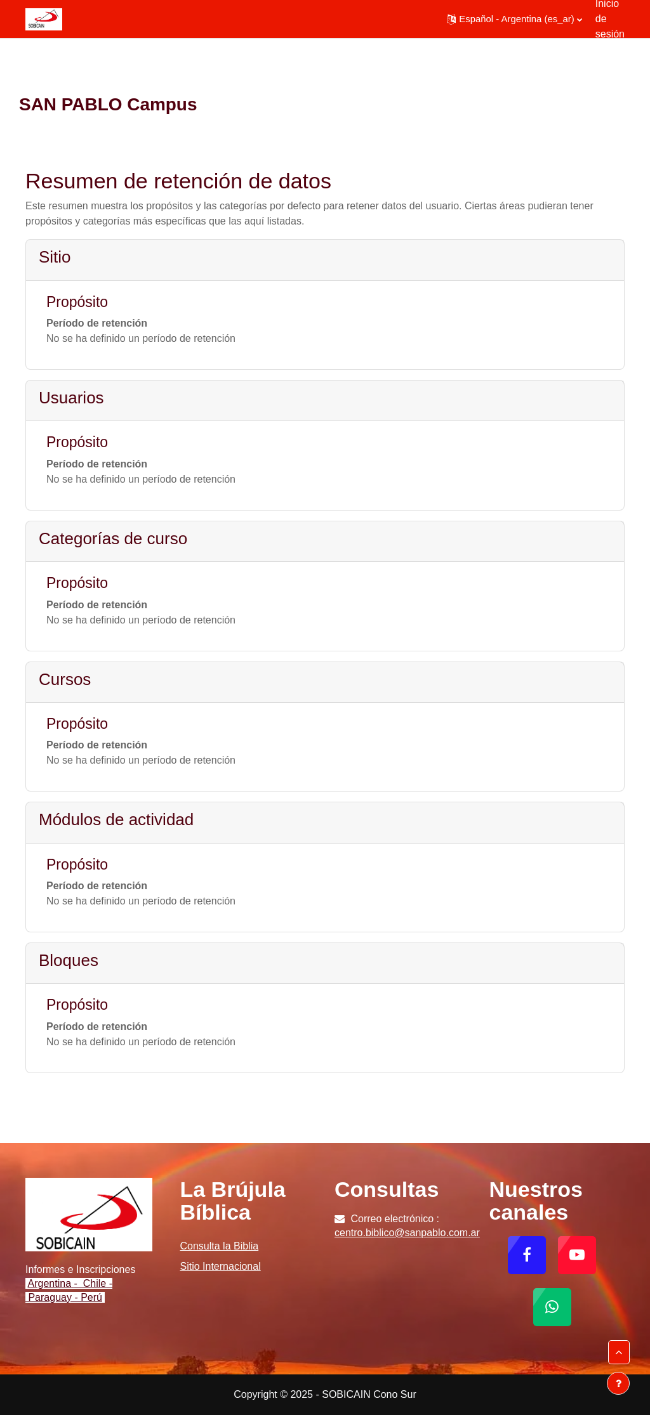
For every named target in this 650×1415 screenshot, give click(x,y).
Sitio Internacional (220, 1266)
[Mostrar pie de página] (618, 1383)
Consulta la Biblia (219, 1246)
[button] (514, 19)
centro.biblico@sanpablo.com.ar (407, 1232)
